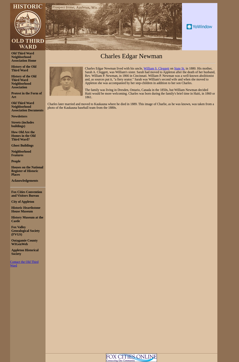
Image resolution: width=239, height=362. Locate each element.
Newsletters (19, 116)
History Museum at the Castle (27, 219)
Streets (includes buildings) (22, 124)
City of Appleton (22, 201)
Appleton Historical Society (25, 251)
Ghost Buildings (22, 145)
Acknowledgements (24, 180)
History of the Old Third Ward (23, 68)
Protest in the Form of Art (26, 95)
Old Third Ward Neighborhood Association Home (23, 57)
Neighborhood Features (21, 153)
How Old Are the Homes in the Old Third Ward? (23, 135)
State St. (179, 68)
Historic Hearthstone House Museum (25, 209)
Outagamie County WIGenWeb (24, 242)
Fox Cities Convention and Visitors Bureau (26, 193)
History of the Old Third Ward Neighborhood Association (23, 82)
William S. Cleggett (156, 68)
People (15, 161)
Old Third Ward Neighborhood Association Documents (27, 106)
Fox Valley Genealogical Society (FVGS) (25, 230)
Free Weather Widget (199, 26)
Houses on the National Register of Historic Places (27, 171)
